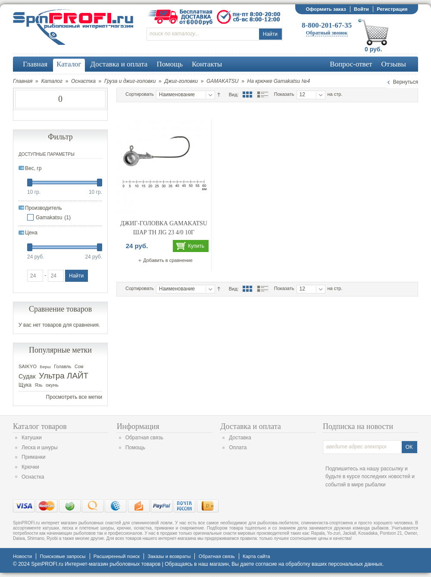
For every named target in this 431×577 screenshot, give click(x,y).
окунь (52, 385)
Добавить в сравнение (168, 260)
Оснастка (83, 81)
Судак (27, 376)
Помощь (135, 448)
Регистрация (392, 9)
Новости (22, 556)
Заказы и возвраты (169, 556)
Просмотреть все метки (74, 397)
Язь (39, 385)
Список (262, 94)
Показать (284, 94)
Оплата (238, 448)
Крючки (30, 467)
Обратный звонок (327, 33)
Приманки (34, 457)
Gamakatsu (49, 217)
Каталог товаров (40, 426)
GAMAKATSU (222, 81)
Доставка (240, 438)
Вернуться (405, 82)
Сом (79, 366)
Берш (45, 366)
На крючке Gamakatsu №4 (278, 81)
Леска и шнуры (40, 448)
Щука (25, 385)
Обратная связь (144, 438)
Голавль (62, 366)
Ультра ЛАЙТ (63, 375)
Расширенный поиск (117, 556)
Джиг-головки (181, 81)
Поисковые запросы (62, 556)
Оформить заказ (326, 9)
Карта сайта (256, 556)
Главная (22, 81)
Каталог (51, 81)
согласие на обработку (283, 564)
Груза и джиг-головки (130, 81)
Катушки (32, 438)
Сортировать (139, 94)
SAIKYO (28, 366)
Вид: (234, 94)
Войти (361, 9)
